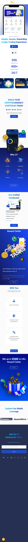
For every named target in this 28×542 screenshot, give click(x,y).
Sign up (14, 46)
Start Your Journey (14, 350)
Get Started (14, 116)
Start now (14, 225)
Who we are (14, 185)
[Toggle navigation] (25, 2)
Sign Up (14, 451)
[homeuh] (13, 2)
